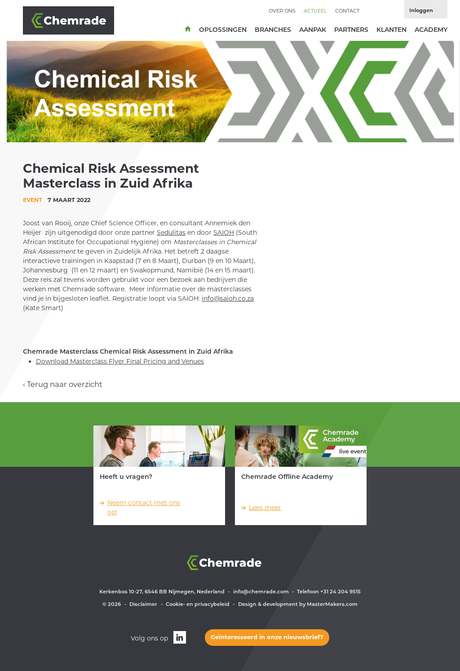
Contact (347, 11)
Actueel (315, 11)
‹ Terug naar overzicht (62, 384)
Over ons (282, 11)
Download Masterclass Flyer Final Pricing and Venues (120, 361)
